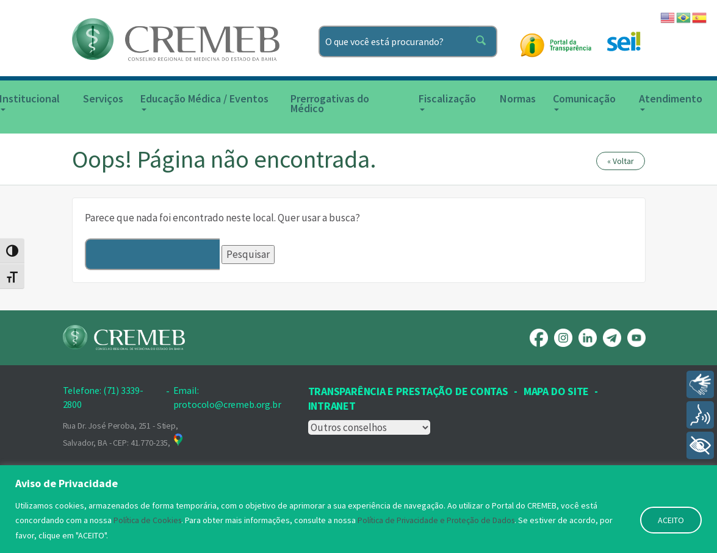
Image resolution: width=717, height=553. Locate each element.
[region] (358, 509)
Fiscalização (447, 101)
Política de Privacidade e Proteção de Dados (441, 520)
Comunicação (584, 101)
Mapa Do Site (556, 391)
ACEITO (671, 520)
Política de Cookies (148, 520)
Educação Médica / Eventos (204, 101)
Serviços (103, 98)
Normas (518, 98)
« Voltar (620, 160)
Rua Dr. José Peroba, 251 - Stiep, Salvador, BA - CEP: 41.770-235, (124, 434)
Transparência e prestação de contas (408, 391)
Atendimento (670, 101)
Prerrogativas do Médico (329, 103)
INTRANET (332, 406)
